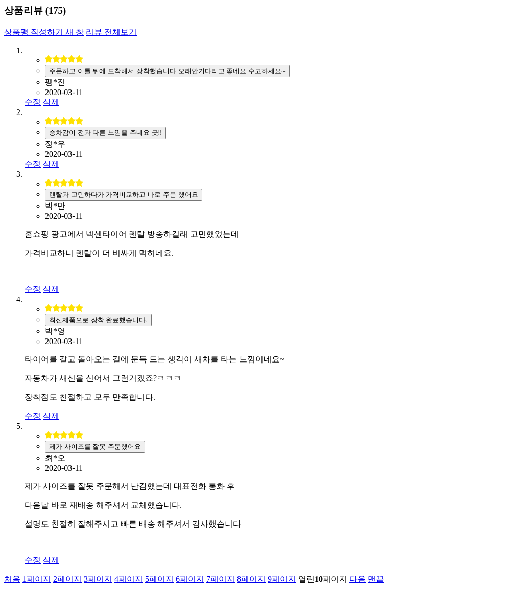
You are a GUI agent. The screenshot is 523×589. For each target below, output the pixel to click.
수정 (33, 102)
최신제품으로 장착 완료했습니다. (98, 320)
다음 (357, 579)
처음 (12, 579)
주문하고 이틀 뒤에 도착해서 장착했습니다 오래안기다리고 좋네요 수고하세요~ (167, 71)
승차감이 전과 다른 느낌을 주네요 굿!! (105, 133)
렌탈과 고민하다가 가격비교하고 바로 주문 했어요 (123, 194)
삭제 (51, 102)
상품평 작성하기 (44, 32)
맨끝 (376, 579)
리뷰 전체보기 (111, 32)
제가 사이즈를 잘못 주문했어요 (95, 446)
